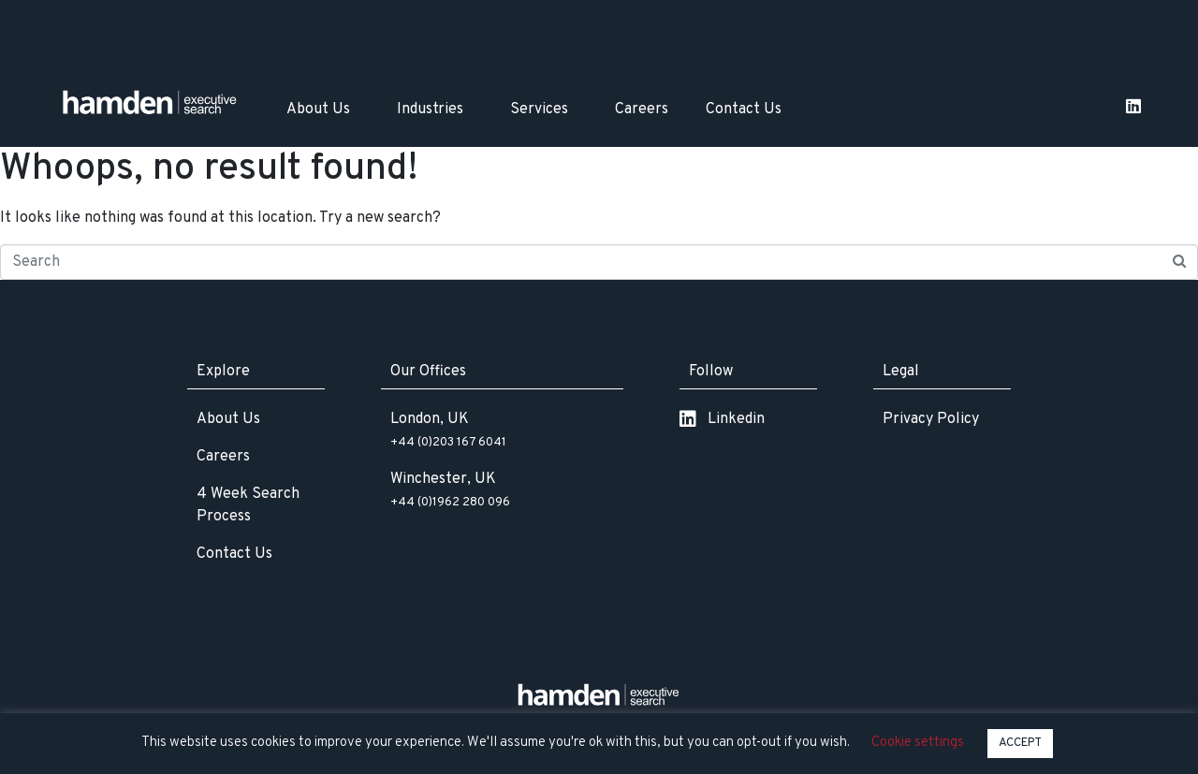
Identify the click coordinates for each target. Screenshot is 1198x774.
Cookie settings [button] (917, 743)
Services (539, 109)
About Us (318, 109)
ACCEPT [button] (1020, 743)
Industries (430, 109)
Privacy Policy (931, 419)
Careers (641, 109)
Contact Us (744, 109)
